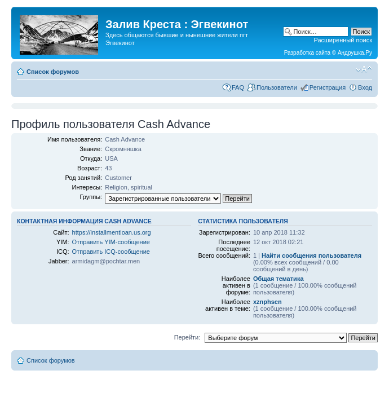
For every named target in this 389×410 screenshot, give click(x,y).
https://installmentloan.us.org (111, 232)
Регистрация (328, 87)
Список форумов (52, 71)
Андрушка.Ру (355, 53)
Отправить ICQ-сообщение (111, 251)
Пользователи (277, 87)
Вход (365, 87)
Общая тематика (278, 278)
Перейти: (187, 337)
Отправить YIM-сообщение (111, 242)
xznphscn (267, 301)
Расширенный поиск (342, 40)
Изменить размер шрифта (364, 69)
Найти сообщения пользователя (311, 255)
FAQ (238, 87)
